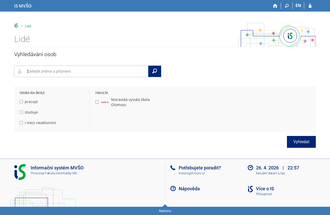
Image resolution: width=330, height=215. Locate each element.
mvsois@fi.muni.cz (192, 173)
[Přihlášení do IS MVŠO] (310, 6)
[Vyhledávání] (287, 6)
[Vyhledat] (154, 71)
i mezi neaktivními (38, 122)
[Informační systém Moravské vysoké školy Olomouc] (22, 6)
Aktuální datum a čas (270, 173)
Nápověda (189, 188)
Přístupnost (264, 194)
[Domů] (275, 6)
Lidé (28, 26)
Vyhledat (301, 141)
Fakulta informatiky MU (61, 173)
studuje (29, 112)
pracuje (29, 101)
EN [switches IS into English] (298, 5)
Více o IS (265, 188)
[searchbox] (86, 71)
